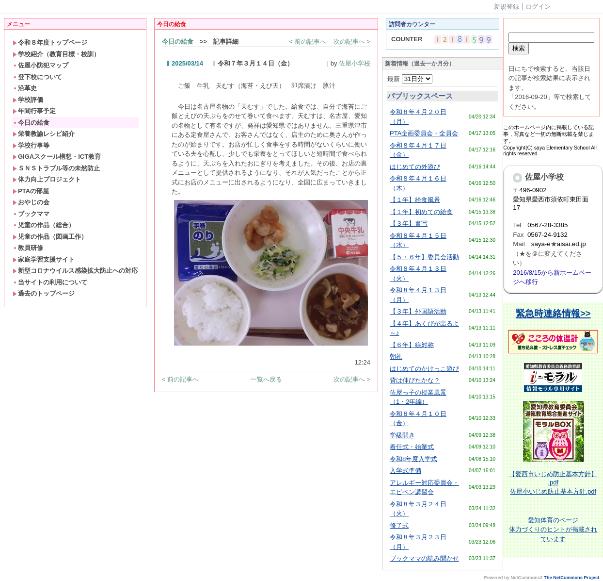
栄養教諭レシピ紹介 (44, 133)
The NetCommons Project (571, 577)
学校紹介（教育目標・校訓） (56, 54)
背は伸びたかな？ (415, 380)
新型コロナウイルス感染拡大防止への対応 (75, 270)
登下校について (37, 77)
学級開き (402, 435)
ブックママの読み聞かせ (424, 558)
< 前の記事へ (307, 41)
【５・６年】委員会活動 (424, 257)
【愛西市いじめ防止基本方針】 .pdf (553, 478)
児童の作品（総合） (44, 225)
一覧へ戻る (266, 379)
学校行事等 (31, 145)
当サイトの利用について (50, 282)
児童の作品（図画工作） (50, 236)
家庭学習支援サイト (44, 259)
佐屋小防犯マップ (40, 65)
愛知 (534, 520)
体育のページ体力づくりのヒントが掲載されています (553, 529)
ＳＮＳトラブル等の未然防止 (56, 168)
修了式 (399, 525)
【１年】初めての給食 (421, 212)
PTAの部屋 (31, 191)
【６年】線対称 (412, 345)
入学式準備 (405, 470)
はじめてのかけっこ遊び (424, 368)
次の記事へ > (351, 41)
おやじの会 (31, 202)
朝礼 (396, 356)
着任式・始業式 (412, 446)
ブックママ (31, 213)
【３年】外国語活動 (418, 311)
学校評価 (28, 99)
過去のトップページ (44, 293)
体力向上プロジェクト (47, 179)
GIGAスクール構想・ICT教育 (57, 156)
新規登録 (506, 6)
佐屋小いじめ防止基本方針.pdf (553, 491)
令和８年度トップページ (50, 42)
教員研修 (28, 247)
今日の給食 (31, 122)
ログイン (538, 6)
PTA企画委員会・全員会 (424, 133)
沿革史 (25, 88)
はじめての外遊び (415, 166)
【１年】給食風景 (415, 199)
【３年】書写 (409, 223)
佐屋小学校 (354, 63)
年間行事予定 (34, 111)
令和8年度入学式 (413, 459)
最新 (409, 79)
